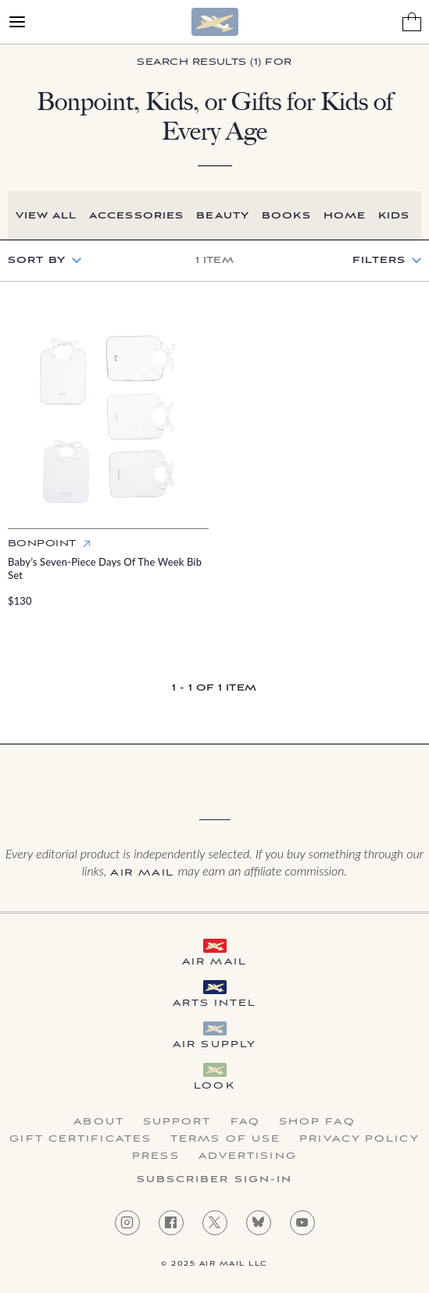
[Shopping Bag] (411, 21)
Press (156, 1156)
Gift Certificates (80, 1139)
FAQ (245, 1122)
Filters (379, 260)
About (98, 1122)
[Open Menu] (17, 21)
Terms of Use (225, 1139)
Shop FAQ (317, 1122)
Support (177, 1122)
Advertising (247, 1156)
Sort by (37, 260)
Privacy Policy (359, 1139)
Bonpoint (42, 543)
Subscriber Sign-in (215, 1179)
